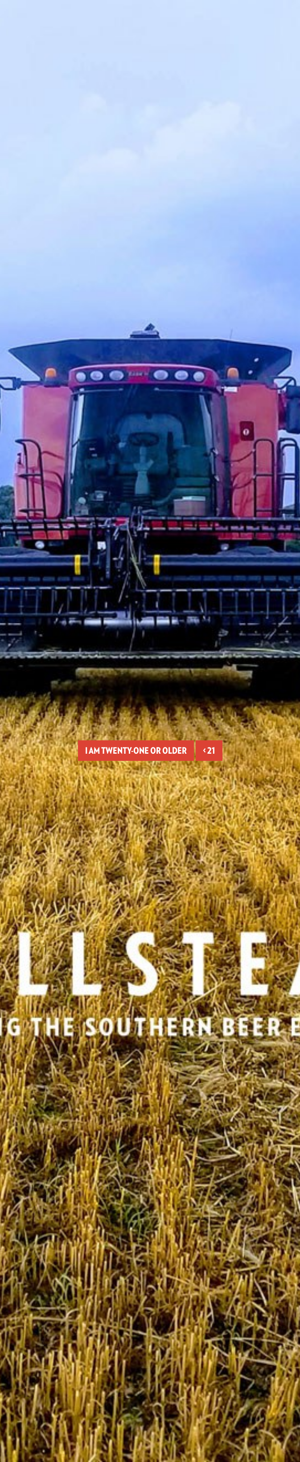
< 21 (209, 750)
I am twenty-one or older (136, 750)
